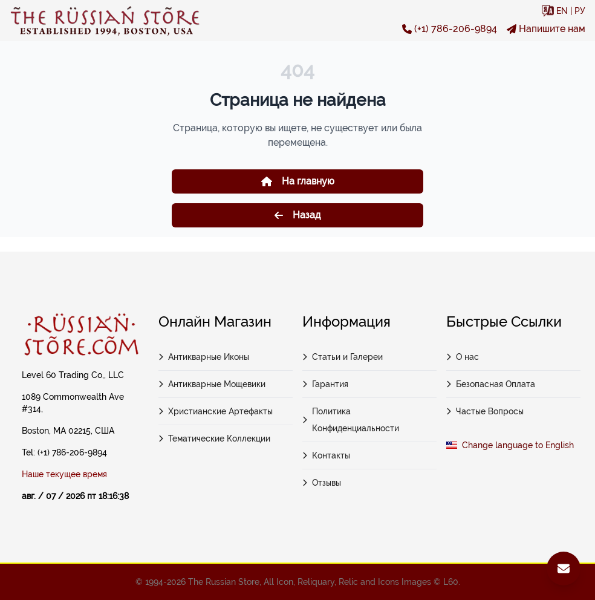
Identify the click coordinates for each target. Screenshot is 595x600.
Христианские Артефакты (215, 411)
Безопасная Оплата (490, 384)
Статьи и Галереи (342, 357)
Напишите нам (546, 28)
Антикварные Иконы (203, 357)
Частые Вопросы (485, 411)
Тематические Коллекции (214, 438)
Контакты (326, 455)
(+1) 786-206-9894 (449, 28)
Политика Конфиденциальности (350, 419)
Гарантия (325, 384)
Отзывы (321, 483)
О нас (462, 357)
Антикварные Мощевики (211, 384)
